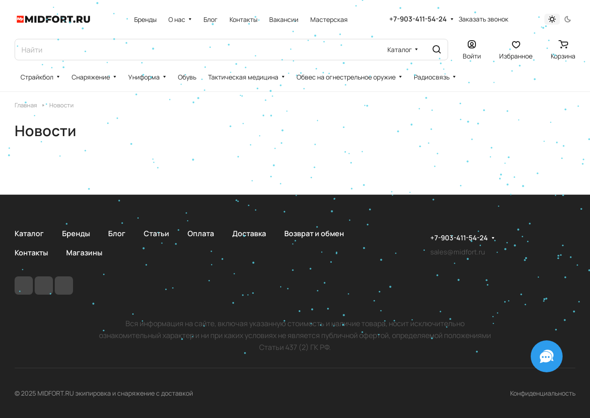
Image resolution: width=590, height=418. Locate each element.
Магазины (84, 253)
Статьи (156, 233)
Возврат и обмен (314, 233)
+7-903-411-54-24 (418, 19)
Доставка (249, 233)
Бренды (76, 233)
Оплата (201, 233)
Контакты (31, 253)
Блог (116, 233)
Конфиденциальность (542, 393)
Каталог (29, 233)
